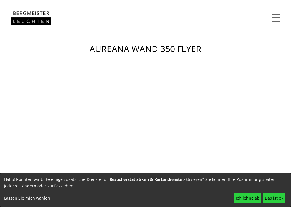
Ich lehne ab (248, 198)
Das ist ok (274, 198)
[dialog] (145, 190)
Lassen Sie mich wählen (27, 198)
